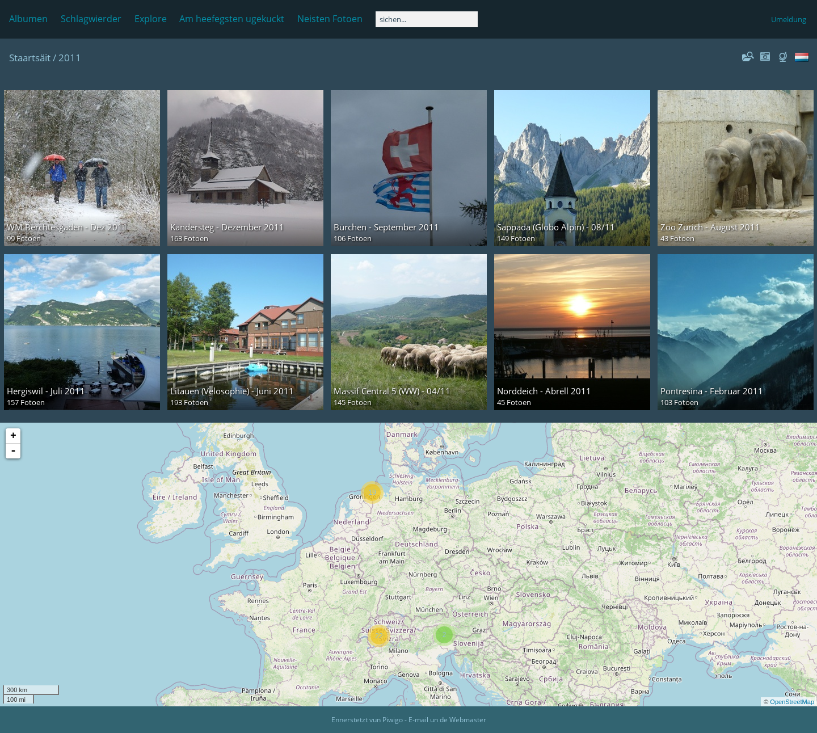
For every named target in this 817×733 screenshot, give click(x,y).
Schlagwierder (91, 18)
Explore (150, 18)
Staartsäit (29, 57)
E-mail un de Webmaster (447, 719)
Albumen (28, 18)
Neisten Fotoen (330, 18)
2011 (69, 57)
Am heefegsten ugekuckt (231, 18)
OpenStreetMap (792, 701)
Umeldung (788, 19)
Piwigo (392, 719)
